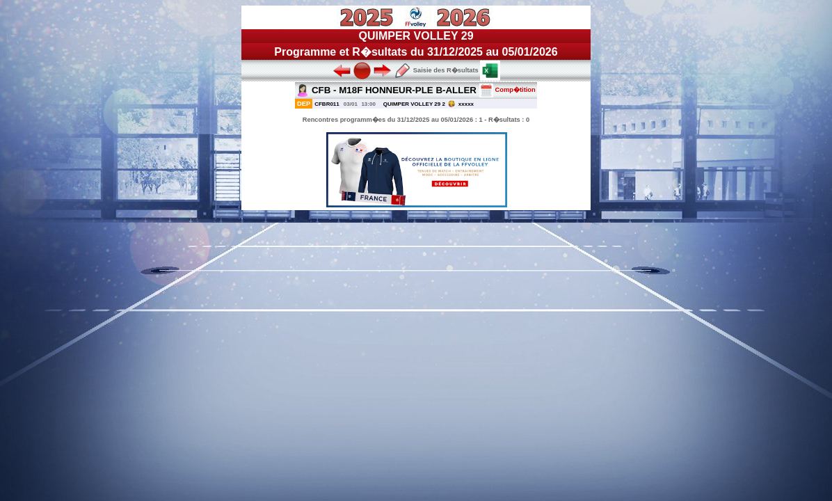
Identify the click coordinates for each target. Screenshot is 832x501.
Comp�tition (507, 89)
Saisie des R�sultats (436, 70)
